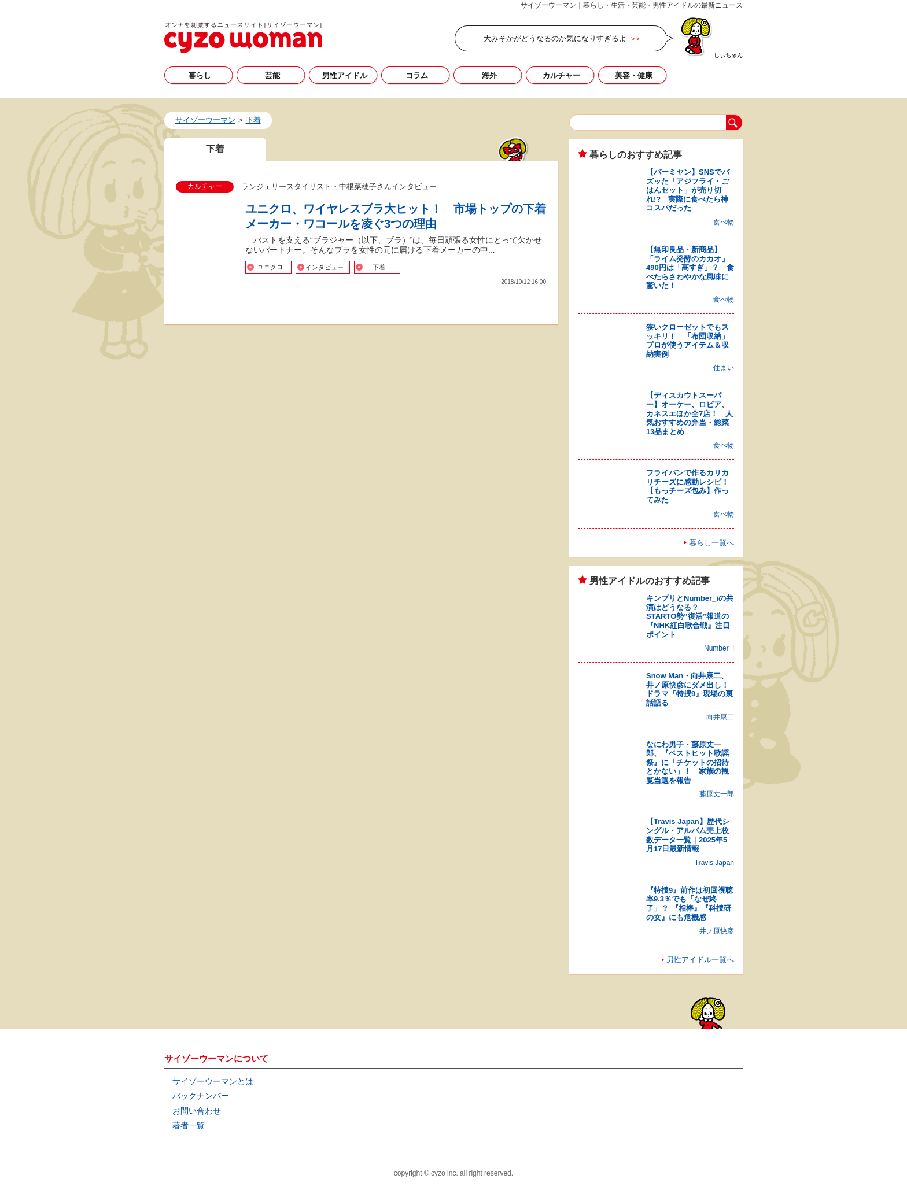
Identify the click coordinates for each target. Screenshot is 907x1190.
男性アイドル (344, 75)
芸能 (272, 75)
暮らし (200, 75)
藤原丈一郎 (716, 794)
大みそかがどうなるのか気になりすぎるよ (555, 38)
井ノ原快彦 (716, 931)
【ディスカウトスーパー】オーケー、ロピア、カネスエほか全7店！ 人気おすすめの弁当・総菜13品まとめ (689, 413)
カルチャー (561, 75)
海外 (489, 75)
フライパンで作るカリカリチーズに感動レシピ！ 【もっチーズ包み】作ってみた (691, 486)
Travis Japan (714, 863)
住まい (723, 368)
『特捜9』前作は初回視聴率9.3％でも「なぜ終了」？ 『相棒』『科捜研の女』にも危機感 (689, 904)
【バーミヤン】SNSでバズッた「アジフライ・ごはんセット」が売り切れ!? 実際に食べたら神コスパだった (687, 190)
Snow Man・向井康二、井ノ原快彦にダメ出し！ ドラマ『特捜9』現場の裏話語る (691, 689)
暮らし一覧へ (711, 542)
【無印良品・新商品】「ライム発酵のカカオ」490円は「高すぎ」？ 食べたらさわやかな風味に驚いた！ (690, 267)
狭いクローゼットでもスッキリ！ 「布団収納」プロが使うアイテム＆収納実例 (687, 341)
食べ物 (723, 222)
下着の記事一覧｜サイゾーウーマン (243, 37)
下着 (379, 267)
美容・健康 (633, 75)
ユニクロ (270, 267)
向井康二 (720, 717)
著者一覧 (188, 1125)
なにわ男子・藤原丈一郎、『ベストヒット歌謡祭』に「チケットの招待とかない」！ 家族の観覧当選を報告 (687, 762)
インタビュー (324, 267)
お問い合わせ (196, 1110)
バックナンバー (200, 1095)
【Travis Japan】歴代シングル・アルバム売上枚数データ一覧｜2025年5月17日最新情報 (687, 835)
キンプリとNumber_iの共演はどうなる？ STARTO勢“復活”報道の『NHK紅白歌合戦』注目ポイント (689, 616)
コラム (416, 75)
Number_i (719, 648)
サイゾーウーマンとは (212, 1081)
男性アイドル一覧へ (700, 959)
